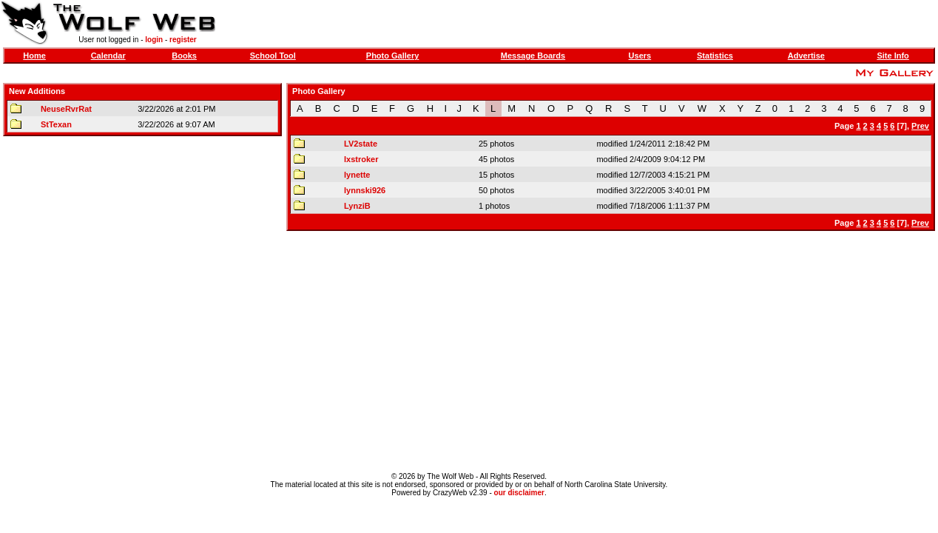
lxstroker (361, 159)
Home (34, 55)
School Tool (273, 55)
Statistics (715, 55)
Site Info (892, 55)
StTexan (56, 124)
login (154, 40)
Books (184, 55)
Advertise (806, 55)
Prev (920, 125)
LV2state (360, 143)
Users (640, 55)
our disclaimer (519, 493)
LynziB (357, 205)
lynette (357, 174)
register (183, 40)
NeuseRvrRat (66, 108)
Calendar (108, 55)
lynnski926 (364, 190)
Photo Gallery (392, 55)
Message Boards (533, 55)
